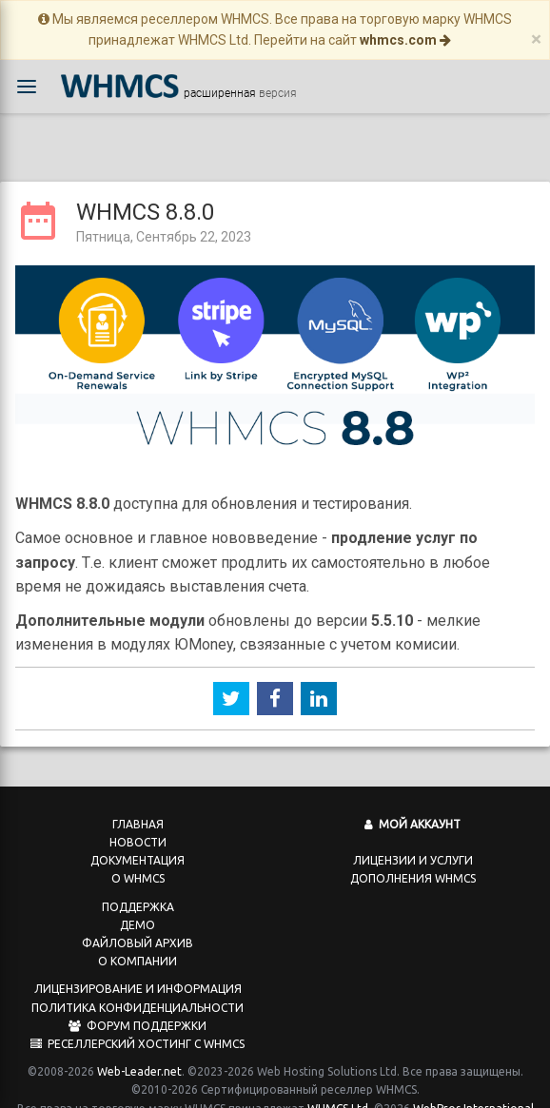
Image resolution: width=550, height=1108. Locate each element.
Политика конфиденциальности (137, 988)
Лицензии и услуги (413, 840)
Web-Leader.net (139, 1051)
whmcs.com (405, 40)
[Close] (536, 39)
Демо (137, 905)
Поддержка (138, 887)
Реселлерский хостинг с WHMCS (137, 1024)
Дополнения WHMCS (413, 858)
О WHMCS (138, 858)
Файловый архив (137, 923)
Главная (138, 804)
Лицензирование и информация (138, 968)
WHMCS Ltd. (339, 1088)
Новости (138, 822)
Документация (137, 840)
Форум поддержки (137, 1006)
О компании (137, 941)
